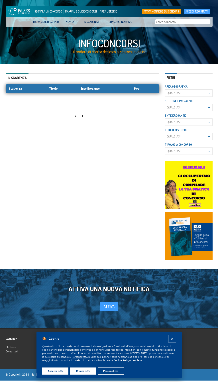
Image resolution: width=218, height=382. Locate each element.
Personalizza (79, 357)
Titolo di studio (176, 131)
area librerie (108, 11)
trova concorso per (46, 22)
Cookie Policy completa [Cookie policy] (128, 360)
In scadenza (91, 22)
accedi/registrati (197, 11)
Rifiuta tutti (83, 370)
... (89, 117)
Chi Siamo (11, 348)
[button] (189, 94)
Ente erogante (175, 117)
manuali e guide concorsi (81, 11)
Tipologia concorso (178, 146)
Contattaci (12, 352)
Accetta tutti (55, 370)
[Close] (172, 338)
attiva (109, 307)
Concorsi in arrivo (120, 22)
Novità (70, 22)
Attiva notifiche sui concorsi (162, 11)
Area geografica (176, 88)
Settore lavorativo (179, 102)
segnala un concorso (48, 11)
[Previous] (75, 117)
